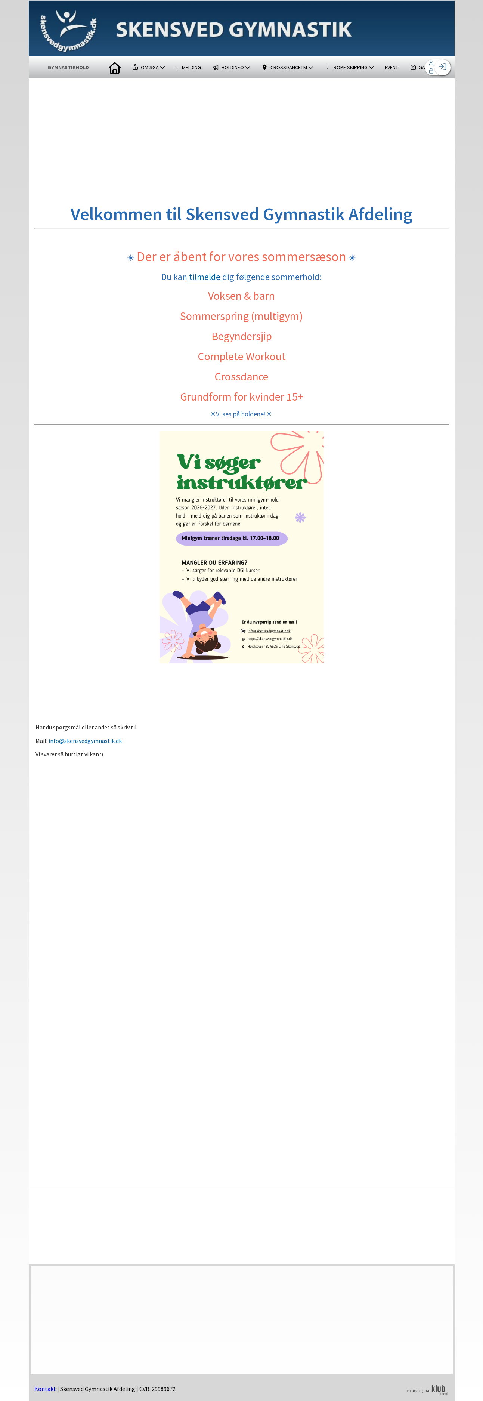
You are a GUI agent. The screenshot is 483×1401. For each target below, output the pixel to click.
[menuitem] (114, 67)
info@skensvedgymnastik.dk (85, 740)
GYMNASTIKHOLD (68, 67)
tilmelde (204, 277)
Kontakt (45, 1388)
